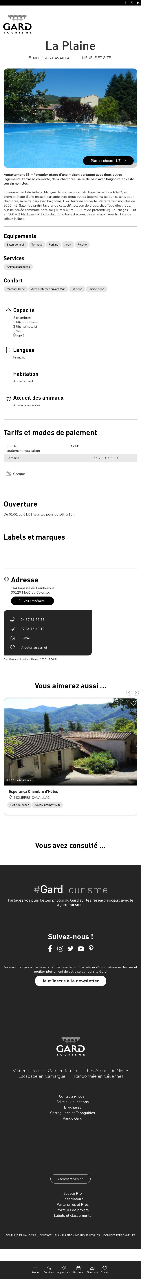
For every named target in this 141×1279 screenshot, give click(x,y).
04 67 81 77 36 (33, 619)
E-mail (26, 638)
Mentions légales (87, 1235)
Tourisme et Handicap (21, 1235)
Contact (45, 1235)
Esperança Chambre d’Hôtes (33, 791)
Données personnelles (119, 1235)
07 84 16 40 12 (33, 629)
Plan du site (63, 1235)
